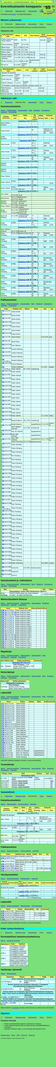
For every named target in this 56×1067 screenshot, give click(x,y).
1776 (2, 458)
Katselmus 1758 (23, 179)
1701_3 (3, 620)
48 (44, 40)
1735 (2, 322)
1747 (2, 356)
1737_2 (3, 706)
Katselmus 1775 (23, 227)
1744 (2, 344)
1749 (2, 363)
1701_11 (4, 637)
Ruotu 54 (24, 1035)
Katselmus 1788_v (23, 823)
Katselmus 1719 (23, 135)
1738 (2, 333)
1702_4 (3, 647)
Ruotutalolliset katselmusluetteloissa (20, 936)
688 (52, 781)
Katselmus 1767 (23, 191)
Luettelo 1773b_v (24, 891)
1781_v (3, 864)
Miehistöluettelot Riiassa (14, 599)
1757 (2, 393)
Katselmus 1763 (23, 185)
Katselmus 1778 (24, 237)
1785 (2, 492)
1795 (2, 529)
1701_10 (4, 635)
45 (38, 369)
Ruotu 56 (32, 1035)
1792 (2, 518)
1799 (2, 544)
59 (30, 62)
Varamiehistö (32, 11)
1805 (2, 567)
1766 (2, 425)
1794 (2, 526)
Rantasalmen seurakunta (15, 683)
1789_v (3, 868)
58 (43, 91)
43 (34, 52)
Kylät (18, 1035)
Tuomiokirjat (12, 112)
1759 (2, 401)
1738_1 (3, 728)
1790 (2, 511)
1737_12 (4, 726)
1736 (2, 326)
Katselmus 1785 (24, 249)
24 (44, 54)
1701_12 (4, 639)
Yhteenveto (8, 11)
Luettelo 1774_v (24, 895)
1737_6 (3, 714)
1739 (2, 337)
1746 (2, 352)
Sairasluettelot (22, 110)
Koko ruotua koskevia (12, 928)
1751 (2, 371)
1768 (2, 434)
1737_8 (3, 718)
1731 (2, 311)
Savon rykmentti (8, 2)
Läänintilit (4, 112)
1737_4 (3, 710)
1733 (2, 314)
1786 (2, 496)
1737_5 (3, 712)
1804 (2, 563)
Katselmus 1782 (23, 243)
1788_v (3, 866)
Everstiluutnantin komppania (21, 2)
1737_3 (3, 708)
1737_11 (4, 724)
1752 (2, 374)
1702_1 (3, 641)
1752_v (3, 911)
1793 (2, 522)
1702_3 (3, 645)
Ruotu (32, 2)
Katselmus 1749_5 (24, 161)
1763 (2, 416)
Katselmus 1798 (23, 280)
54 (48, 13)
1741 (2, 341)
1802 (2, 555)
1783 (2, 485)
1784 (2, 488)
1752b (3, 743)
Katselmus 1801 (23, 286)
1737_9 (3, 720)
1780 (2, 473)
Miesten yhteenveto (11, 20)
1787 (2, 499)
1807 (2, 574)
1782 (2, 481)
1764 (2, 419)
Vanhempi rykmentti (13, 940)
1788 (2, 503)
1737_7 (3, 716)
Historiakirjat (45, 110)
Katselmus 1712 (24, 121)
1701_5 (3, 625)
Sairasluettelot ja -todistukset (16, 580)
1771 (2, 447)
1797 (2, 537)
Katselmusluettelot (11, 106)
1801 (2, 552)
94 (25, 213)
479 (2, 666)
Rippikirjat (37, 110)
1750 (2, 367)
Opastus (49, 24)
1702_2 (3, 643)
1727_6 (3, 704)
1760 (2, 404)
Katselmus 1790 (23, 268)
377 (52, 778)
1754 (2, 382)
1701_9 (3, 633)
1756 (2, 389)
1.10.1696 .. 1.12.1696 (8, 1002)
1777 (2, 462)
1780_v (3, 861)
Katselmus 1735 (23, 155)
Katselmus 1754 (24, 173)
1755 (2, 386)
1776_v (3, 858)
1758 (2, 397)
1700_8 (3, 610)
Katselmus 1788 (23, 256)
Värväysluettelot (23, 804)
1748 (2, 359)
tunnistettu (15, 1008)
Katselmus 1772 (23, 220)
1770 (2, 443)
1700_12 (4, 614)
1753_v (3, 913)
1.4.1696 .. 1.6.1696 (7, 997)
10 (51, 783)
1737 (2, 329)
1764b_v (4, 919)
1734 (2, 318)
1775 (2, 455)
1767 (2, 430)
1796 (2, 533)
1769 (2, 439)
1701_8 (3, 631)
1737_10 (4, 722)
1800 (2, 548)
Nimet (13, 1035)
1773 (2, 451)
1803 (2, 559)
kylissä (13, 14)
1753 (2, 378)
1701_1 (3, 616)
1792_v (3, 870)
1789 (2, 507)
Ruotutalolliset (11, 973)
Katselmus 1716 (23, 127)
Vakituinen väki (20, 11)
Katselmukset (5, 1035)
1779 (2, 470)
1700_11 (4, 612)
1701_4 (3, 622)
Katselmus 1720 (25, 141)
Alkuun (3, 110)
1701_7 (3, 629)
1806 (2, 571)
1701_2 (3, 618)
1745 (2, 348)
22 (51, 787)
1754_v (3, 915)
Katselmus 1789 (23, 262)
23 (51, 785)
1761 (2, 408)
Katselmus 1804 (23, 292)
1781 (2, 477)
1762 (2, 412)
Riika (30, 110)
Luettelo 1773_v (24, 886)
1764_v (3, 917)
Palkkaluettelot (11, 110)
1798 (2, 540)
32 (34, 54)
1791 (2, 514)
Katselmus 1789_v (23, 831)
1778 (2, 466)
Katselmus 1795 (23, 274)
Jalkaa (41, 115)
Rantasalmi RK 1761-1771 (21, 662)
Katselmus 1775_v (23, 813)
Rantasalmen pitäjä (28, 775)
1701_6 (3, 627)
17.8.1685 (4, 989)
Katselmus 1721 (23, 148)
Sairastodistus (15, 591)
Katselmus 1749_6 (24, 167)
